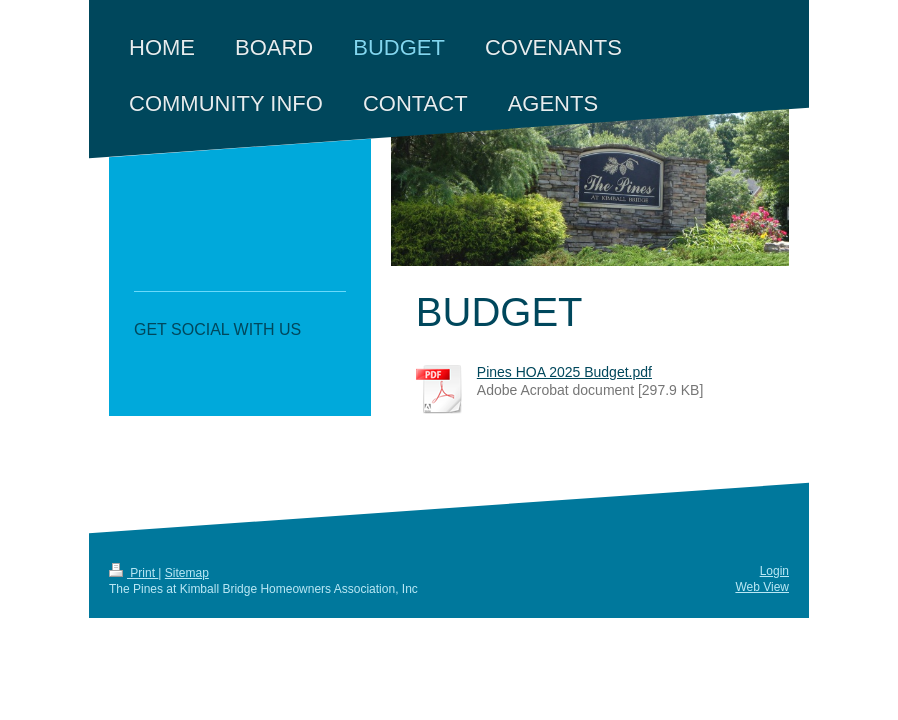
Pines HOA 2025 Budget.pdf (564, 372)
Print (133, 573)
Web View (762, 587)
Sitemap (187, 573)
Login (774, 571)
